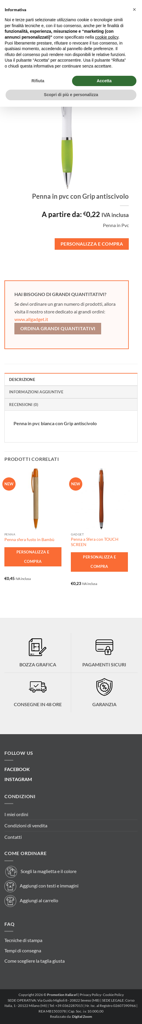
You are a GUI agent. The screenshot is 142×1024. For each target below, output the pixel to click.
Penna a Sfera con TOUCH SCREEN (94, 542)
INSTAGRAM (18, 779)
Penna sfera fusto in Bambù (29, 539)
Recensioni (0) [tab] (24, 404)
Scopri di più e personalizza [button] (71, 94)
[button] (134, 9)
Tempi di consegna (22, 950)
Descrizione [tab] (22, 379)
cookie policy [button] (106, 37)
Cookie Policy (113, 995)
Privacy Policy (90, 995)
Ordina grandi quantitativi (58, 328)
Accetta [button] (104, 80)
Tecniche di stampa (23, 940)
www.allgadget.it (31, 319)
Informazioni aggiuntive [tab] (36, 391)
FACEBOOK (17, 769)
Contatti (13, 837)
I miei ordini (16, 814)
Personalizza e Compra (92, 243)
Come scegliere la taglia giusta (34, 961)
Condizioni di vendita (25, 825)
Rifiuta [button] (37, 80)
